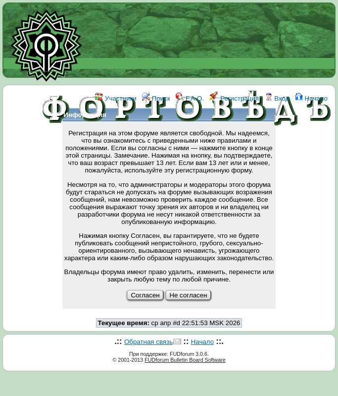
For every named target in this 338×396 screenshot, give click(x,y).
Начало (311, 98)
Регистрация (234, 98)
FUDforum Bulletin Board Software (185, 360)
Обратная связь (148, 341)
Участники (115, 98)
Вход (277, 98)
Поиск (156, 98)
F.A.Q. (190, 98)
